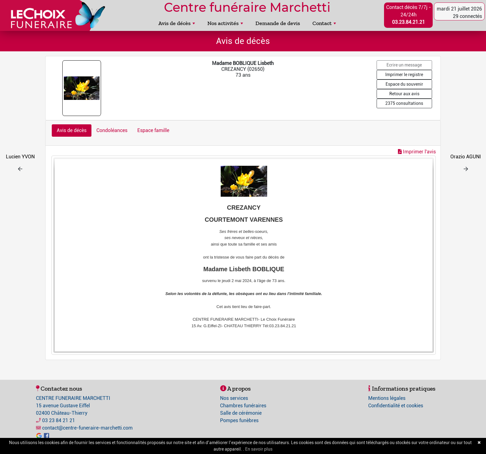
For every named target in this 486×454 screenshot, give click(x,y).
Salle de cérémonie (241, 413)
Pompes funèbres (239, 420)
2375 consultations (404, 103)
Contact (324, 23)
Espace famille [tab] (153, 130)
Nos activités (225, 23)
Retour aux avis (404, 93)
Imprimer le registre (404, 74)
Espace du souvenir (404, 84)
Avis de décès (176, 23)
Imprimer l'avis (417, 152)
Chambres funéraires (243, 406)
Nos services (234, 398)
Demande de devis (277, 23)
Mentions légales (386, 398)
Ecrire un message (404, 64)
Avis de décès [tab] (71, 130)
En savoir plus (258, 449)
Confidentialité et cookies (395, 406)
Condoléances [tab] (111, 130)
